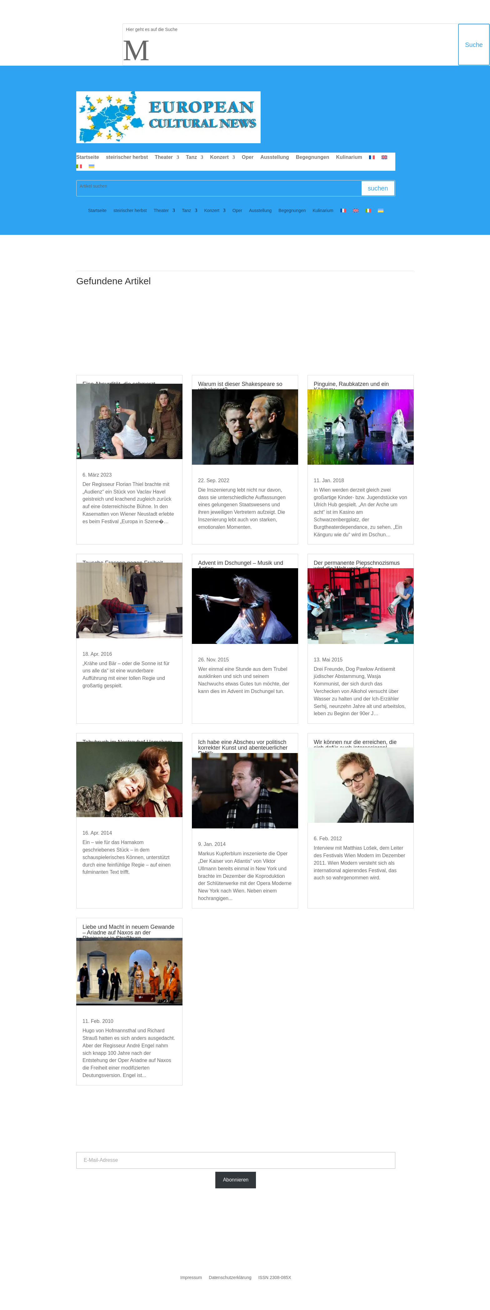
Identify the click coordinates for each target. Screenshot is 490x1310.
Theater (164, 157)
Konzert (219, 157)
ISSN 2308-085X (274, 1277)
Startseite (87, 157)
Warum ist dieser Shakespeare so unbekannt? (240, 387)
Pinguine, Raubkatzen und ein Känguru (351, 387)
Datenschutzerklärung (230, 1277)
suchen (378, 188)
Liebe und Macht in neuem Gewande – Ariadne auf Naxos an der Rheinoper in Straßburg (128, 932)
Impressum (191, 1277)
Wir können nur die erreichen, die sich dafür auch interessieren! (355, 745)
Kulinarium (349, 157)
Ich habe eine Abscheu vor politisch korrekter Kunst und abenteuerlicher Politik (243, 747)
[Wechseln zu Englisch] (384, 158)
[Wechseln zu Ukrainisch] (91, 167)
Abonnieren (235, 1179)
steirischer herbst (127, 157)
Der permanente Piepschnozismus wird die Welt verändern (357, 566)
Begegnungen (312, 157)
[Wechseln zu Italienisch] (79, 167)
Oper (247, 157)
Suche (474, 44)
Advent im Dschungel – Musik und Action (240, 566)
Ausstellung (274, 157)
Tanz (191, 157)
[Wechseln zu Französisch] (372, 158)
